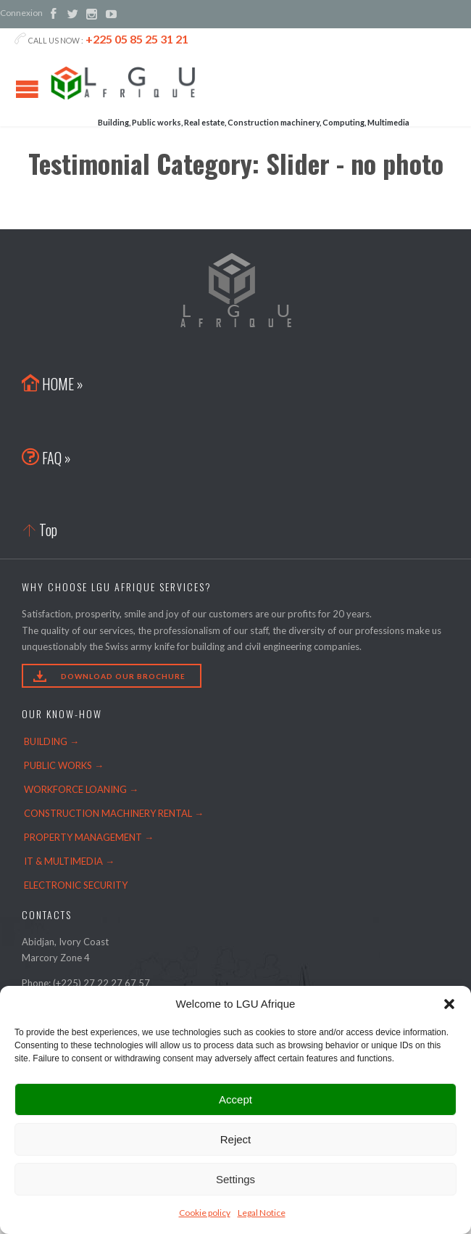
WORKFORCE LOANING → (81, 789)
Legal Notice (261, 1212)
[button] (449, 1004)
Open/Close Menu (27, 89)
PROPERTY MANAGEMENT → (89, 837)
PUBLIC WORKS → (64, 765)
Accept (235, 1099)
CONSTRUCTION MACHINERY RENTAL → (114, 813)
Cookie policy (204, 1212)
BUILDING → (51, 741)
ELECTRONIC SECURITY (76, 885)
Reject (235, 1139)
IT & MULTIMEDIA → (69, 861)
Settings (235, 1179)
